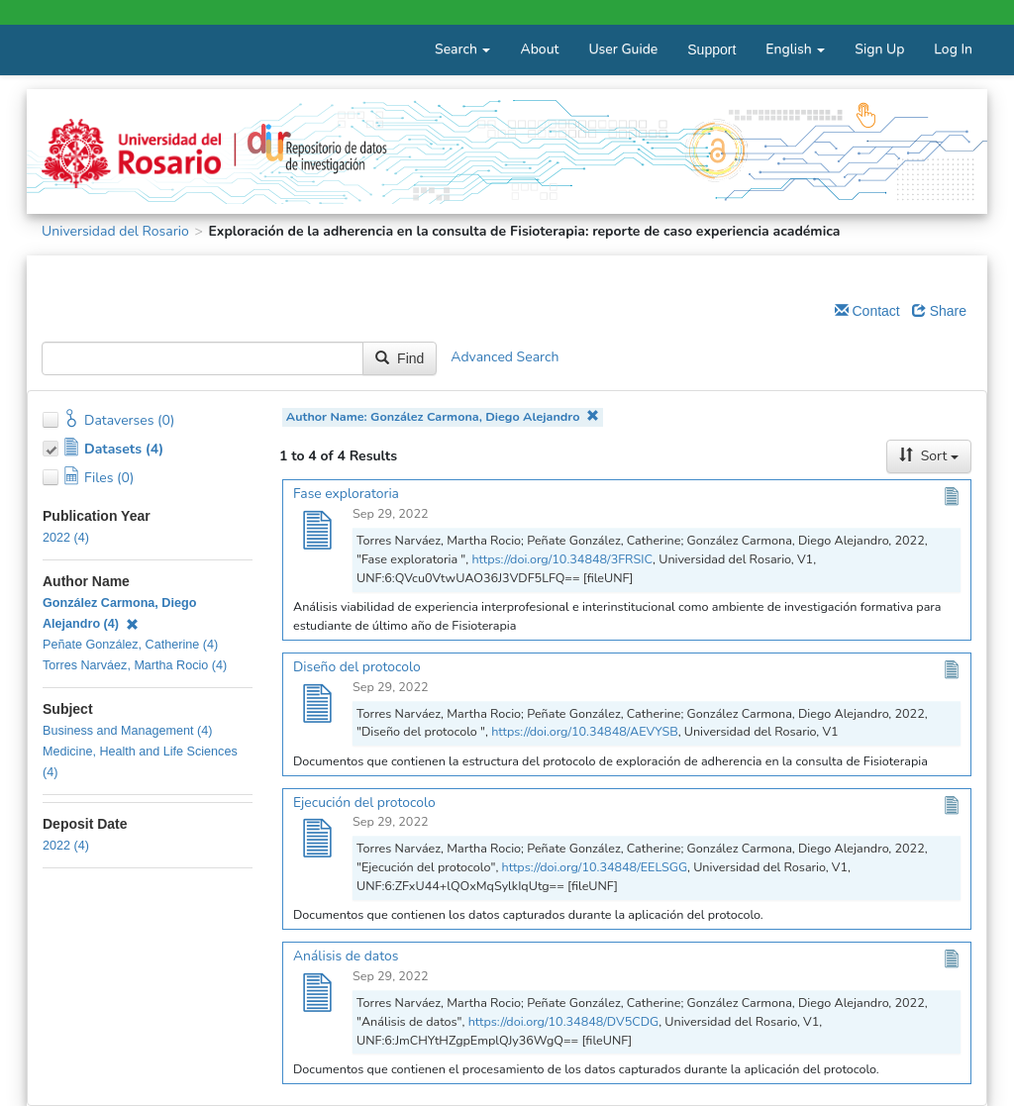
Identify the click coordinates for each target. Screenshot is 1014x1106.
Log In (953, 49)
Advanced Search (504, 358)
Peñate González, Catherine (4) (130, 645)
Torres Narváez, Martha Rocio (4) (135, 665)
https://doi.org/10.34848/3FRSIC (562, 559)
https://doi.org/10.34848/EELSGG (595, 866)
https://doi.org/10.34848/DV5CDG (563, 1021)
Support (711, 49)
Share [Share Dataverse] (939, 311)
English (795, 49)
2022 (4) (66, 538)
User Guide (623, 49)
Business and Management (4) (128, 731)
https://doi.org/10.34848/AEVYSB (584, 731)
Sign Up (879, 49)
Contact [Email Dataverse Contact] (867, 311)
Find (399, 358)
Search (462, 49)
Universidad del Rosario (115, 231)
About (539, 49)
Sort (929, 456)
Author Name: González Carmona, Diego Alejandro (442, 416)
